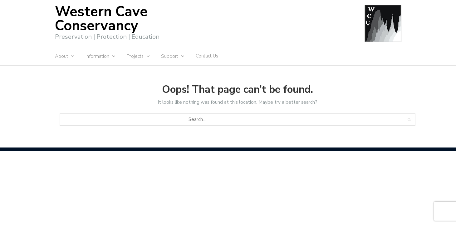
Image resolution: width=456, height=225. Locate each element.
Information (97, 56)
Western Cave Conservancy (101, 18)
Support (169, 56)
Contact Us (207, 56)
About (61, 56)
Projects (135, 56)
